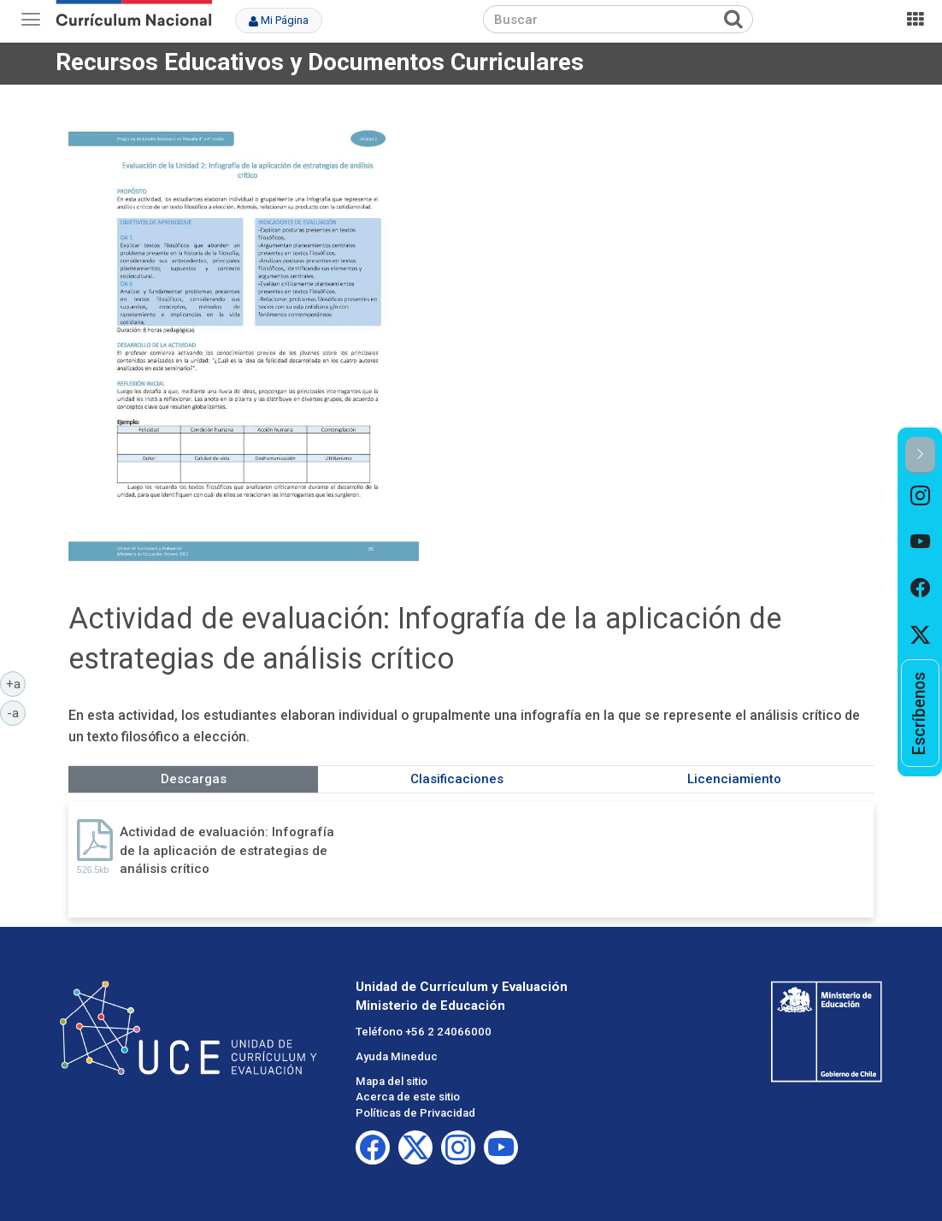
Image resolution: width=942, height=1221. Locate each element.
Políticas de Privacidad (415, 1112)
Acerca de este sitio (408, 1096)
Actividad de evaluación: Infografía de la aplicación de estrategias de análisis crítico (227, 850)
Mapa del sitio (391, 1081)
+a (16, 683)
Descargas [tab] (194, 779)
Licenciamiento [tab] (734, 779)
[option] (920, 497)
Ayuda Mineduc (397, 1056)
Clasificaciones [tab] (456, 779)
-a (16, 712)
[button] (920, 455)
